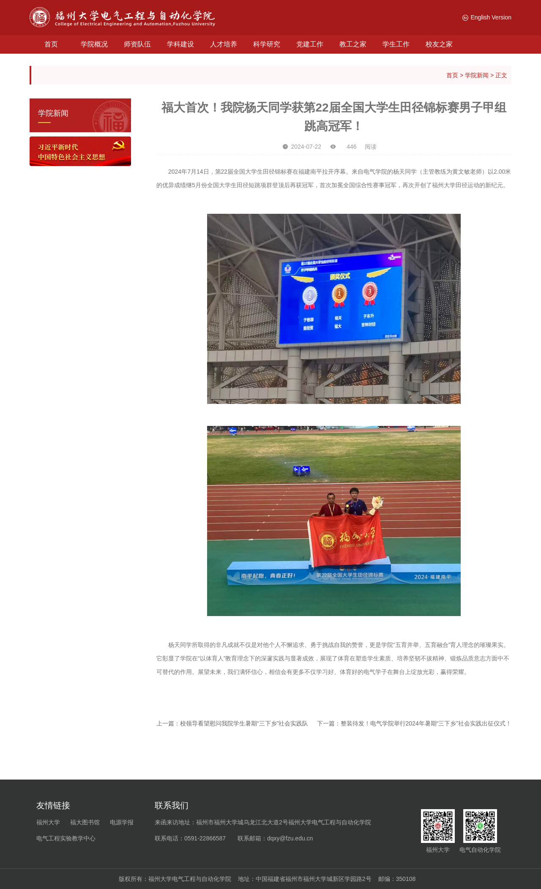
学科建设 (180, 44)
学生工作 (396, 44)
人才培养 (223, 44)
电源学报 (122, 822)
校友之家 (439, 44)
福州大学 (48, 822)
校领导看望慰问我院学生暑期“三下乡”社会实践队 (244, 723)
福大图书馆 (85, 822)
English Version (486, 17)
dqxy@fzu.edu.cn (290, 838)
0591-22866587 (205, 838)
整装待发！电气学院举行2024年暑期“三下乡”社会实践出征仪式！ (426, 723)
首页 (51, 44)
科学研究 (266, 44)
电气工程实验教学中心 (66, 838)
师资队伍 (137, 44)
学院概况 (94, 44)
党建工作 (309, 44)
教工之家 (352, 44)
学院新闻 (477, 75)
